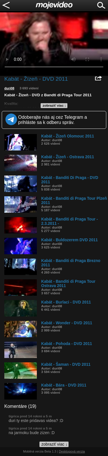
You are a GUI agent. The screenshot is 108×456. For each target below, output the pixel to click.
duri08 (9, 88)
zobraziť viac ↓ (54, 105)
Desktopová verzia (72, 451)
